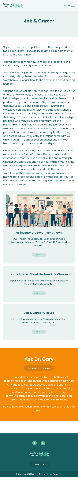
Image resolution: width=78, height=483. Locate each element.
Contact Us (39, 464)
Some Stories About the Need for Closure (39, 274)
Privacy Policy (52, 474)
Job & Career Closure (39, 313)
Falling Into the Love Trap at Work (39, 233)
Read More (39, 255)
